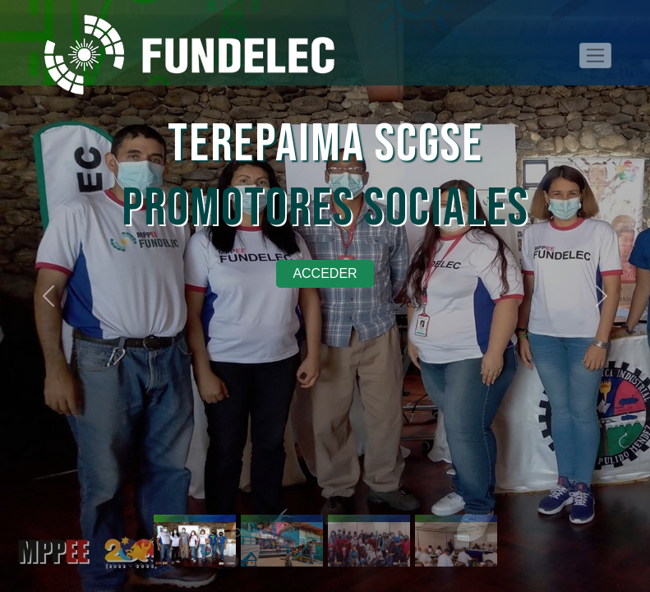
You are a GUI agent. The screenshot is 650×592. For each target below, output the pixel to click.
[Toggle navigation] (595, 55)
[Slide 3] (369, 515)
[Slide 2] (282, 515)
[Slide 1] (195, 515)
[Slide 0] (456, 515)
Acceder (325, 273)
